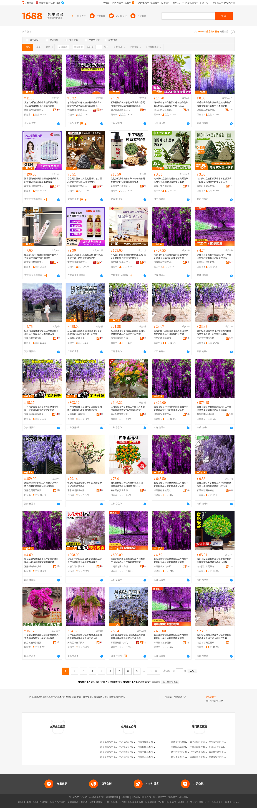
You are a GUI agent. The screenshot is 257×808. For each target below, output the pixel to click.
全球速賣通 (72, 802)
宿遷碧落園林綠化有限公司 (207, 490)
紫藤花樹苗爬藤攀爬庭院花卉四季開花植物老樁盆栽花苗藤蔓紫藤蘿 (128, 104)
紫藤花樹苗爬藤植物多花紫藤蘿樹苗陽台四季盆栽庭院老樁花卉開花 (84, 104)
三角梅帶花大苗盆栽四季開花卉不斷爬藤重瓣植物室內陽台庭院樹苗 (128, 408)
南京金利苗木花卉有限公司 (132, 757)
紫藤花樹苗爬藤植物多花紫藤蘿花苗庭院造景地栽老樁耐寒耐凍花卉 (84, 560)
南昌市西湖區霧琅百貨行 (163, 338)
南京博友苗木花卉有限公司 (132, 747)
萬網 (180, 802)
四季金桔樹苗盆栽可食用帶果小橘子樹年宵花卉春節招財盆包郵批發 (128, 484)
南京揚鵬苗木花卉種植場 (149, 747)
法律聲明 (125, 797)
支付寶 (193, 802)
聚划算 (99, 802)
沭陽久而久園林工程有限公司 (77, 566)
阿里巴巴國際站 (40, 802)
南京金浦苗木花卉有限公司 (113, 752)
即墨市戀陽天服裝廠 (199, 747)
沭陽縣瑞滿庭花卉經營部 (163, 414)
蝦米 (141, 802)
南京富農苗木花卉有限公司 (113, 757)
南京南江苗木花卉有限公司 (150, 752)
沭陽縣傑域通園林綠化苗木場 (34, 110)
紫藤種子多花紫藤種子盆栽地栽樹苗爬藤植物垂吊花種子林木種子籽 (214, 104)
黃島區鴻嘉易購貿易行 (77, 642)
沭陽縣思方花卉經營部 (163, 262)
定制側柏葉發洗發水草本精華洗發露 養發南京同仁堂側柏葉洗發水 (128, 180)
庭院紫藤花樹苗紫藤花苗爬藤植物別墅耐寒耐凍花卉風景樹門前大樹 (128, 332)
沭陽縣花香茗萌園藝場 (207, 110)
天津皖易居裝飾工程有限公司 (185, 747)
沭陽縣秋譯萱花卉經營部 (207, 262)
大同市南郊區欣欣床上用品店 (222, 742)
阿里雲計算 (150, 802)
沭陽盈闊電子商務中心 (34, 490)
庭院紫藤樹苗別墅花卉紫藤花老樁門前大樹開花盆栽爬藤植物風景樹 (41, 484)
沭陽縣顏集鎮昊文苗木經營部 (163, 490)
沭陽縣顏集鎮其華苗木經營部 (34, 566)
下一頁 (153, 671)
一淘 (106, 802)
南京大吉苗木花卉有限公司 (150, 757)
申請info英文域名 (217, 747)
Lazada (235, 802)
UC (186, 802)
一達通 (226, 802)
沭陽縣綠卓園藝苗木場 (120, 110)
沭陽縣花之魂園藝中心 (77, 414)
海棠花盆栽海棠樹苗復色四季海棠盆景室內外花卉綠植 (84, 484)
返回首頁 (156, 682)
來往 (201, 802)
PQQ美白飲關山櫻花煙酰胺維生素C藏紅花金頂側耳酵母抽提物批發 (128, 256)
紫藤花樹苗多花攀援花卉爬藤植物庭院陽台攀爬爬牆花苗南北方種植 (214, 484)
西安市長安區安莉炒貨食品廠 (185, 757)
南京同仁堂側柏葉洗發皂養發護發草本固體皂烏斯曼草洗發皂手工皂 (214, 180)
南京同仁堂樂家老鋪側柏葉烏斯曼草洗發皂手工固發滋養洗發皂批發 (171, 180)
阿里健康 (216, 802)
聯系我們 (172, 797)
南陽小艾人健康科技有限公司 (163, 186)
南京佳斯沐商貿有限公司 (120, 414)
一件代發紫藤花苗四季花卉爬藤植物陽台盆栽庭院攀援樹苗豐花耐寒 (41, 408)
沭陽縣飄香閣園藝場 (34, 414)
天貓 (91, 802)
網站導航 (183, 797)
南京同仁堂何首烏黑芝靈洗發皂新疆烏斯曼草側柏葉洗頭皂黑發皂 (84, 180)
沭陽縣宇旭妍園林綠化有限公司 (207, 414)
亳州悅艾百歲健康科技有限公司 (120, 186)
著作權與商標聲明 (110, 797)
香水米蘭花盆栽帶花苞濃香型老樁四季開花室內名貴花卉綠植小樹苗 (214, 560)
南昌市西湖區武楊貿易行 (120, 338)
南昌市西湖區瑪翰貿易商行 (207, 338)
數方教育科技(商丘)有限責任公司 (187, 752)
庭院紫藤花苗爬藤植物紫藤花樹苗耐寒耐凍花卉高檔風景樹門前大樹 (84, 332)
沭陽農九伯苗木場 (76, 338)
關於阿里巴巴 (159, 797)
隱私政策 (146, 797)
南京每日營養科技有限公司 (34, 186)
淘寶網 (83, 802)
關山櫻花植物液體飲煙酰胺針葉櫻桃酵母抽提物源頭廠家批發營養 (41, 180)
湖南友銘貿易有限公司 (200, 752)
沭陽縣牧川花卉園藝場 (163, 566)
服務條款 (136, 797)
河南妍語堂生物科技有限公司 (77, 186)
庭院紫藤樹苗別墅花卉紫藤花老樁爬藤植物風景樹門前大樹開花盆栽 (214, 332)
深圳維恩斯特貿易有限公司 (221, 752)
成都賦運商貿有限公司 (200, 757)
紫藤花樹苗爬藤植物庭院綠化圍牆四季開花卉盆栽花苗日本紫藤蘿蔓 (41, 332)
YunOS (161, 802)
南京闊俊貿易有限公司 (120, 490)
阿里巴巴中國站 (57, 802)
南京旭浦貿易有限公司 (77, 490)
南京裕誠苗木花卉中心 (129, 742)
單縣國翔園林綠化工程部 (120, 642)
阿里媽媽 (132, 802)
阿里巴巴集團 (24, 802)
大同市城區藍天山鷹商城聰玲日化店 (207, 742)
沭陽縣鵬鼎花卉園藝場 (34, 338)
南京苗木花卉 (180, 697)
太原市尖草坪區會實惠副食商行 (224, 757)
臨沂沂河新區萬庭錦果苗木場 (163, 110)
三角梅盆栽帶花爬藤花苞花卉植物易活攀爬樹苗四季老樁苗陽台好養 (41, 637)
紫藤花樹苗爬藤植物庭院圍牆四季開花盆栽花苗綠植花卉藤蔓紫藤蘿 (41, 104)
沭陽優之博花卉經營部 (120, 566)
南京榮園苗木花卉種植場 (131, 752)
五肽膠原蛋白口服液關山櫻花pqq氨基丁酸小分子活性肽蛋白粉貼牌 (85, 256)
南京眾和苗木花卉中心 (111, 742)
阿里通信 (171, 802)
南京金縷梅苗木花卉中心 (149, 742)
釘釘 (207, 802)
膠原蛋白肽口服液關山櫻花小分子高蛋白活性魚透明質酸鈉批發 (41, 256)
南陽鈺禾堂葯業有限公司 (207, 186)
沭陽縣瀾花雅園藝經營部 (77, 110)
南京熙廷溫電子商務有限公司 (207, 566)
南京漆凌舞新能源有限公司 (34, 642)
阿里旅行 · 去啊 (118, 802)
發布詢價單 (211, 697)
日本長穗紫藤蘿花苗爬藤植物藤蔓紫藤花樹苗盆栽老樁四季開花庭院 (171, 104)
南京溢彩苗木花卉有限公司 (113, 747)
